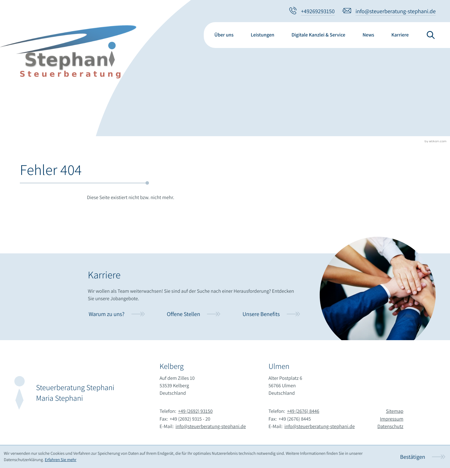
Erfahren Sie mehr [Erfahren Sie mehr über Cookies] (60, 460)
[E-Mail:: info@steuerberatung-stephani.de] (389, 11)
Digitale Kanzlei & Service (319, 35)
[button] (312, 11)
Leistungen (262, 35)
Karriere (400, 35)
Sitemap (395, 411)
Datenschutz (390, 426)
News (368, 35)
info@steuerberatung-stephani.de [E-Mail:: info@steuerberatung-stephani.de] (211, 426)
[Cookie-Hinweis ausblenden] (422, 456)
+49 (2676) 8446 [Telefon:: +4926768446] (303, 411)
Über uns (224, 35)
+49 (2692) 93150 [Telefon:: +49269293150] (195, 411)
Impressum (392, 419)
